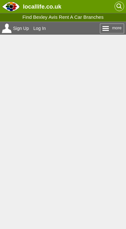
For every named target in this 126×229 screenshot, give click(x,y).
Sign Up (21, 28)
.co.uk (42, 6)
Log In (39, 28)
